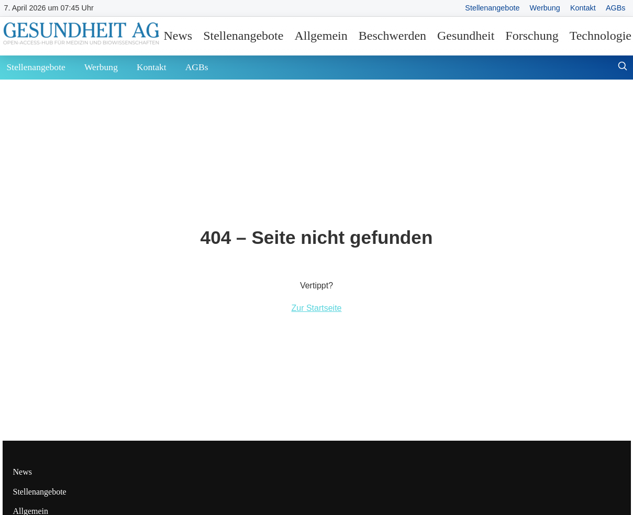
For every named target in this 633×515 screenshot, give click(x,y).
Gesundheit (465, 35)
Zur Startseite (316, 308)
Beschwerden (392, 35)
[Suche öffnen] (622, 67)
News (178, 35)
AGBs (616, 8)
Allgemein (320, 35)
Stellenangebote (492, 8)
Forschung (531, 35)
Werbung (545, 8)
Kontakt (583, 8)
